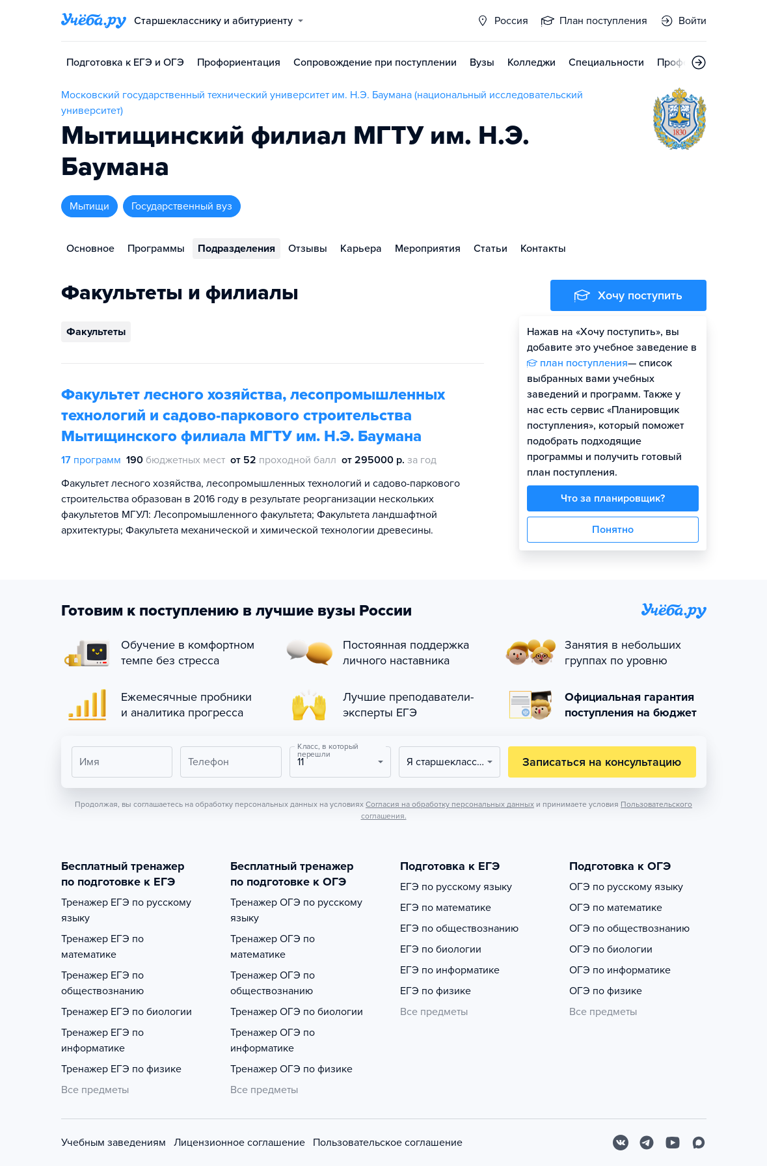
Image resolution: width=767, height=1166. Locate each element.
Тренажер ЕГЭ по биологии (126, 1011)
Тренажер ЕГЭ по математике (102, 946)
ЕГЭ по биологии (440, 949)
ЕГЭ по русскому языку (456, 886)
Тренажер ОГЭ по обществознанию (272, 983)
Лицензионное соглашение (239, 1142)
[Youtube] (672, 1142)
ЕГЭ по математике (445, 907)
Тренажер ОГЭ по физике (291, 1069)
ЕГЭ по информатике (450, 970)
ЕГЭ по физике (435, 990)
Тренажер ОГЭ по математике (272, 946)
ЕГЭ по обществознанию (459, 928)
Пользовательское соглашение (388, 1142)
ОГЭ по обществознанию (629, 928)
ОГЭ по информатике (620, 970)
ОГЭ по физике (605, 990)
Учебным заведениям (113, 1142)
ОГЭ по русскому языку (626, 886)
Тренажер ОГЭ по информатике (272, 1040)
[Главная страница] (93, 21)
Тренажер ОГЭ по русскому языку (296, 910)
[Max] (698, 1142)
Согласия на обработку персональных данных (450, 804)
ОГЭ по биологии (611, 949)
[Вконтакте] (620, 1142)
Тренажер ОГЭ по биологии (296, 1011)
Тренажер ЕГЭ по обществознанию (102, 983)
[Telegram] (646, 1142)
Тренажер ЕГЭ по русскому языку (126, 910)
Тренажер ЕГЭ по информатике (102, 1040)
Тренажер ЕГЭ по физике (121, 1069)
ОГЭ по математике (615, 907)
